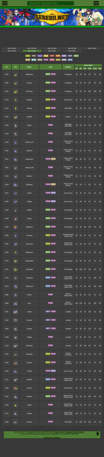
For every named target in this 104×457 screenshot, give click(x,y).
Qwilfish (29, 379)
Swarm (68, 117)
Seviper (29, 422)
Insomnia (68, 355)
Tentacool (29, 278)
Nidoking (29, 184)
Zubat (29, 193)
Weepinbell (29, 261)
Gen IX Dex (12, 48)
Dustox (29, 388)
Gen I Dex (72, 51)
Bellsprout (29, 252)
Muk (29, 303)
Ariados (29, 362)
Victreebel (29, 269)
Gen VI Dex (72, 48)
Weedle (29, 100)
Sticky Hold (68, 295)
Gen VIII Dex (31, 48)
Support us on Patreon (52, 437)
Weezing (29, 345)
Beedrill (29, 117)
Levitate (68, 312)
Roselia (29, 396)
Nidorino (29, 176)
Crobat (29, 371)
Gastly (29, 312)
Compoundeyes (68, 234)
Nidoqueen (29, 159)
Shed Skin (68, 108)
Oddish (29, 210)
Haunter (29, 320)
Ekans (29, 125)
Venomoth (29, 244)
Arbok (29, 134)
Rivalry (68, 143)
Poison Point (68, 141)
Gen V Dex (92, 48)
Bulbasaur (29, 74)
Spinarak (29, 354)
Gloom (29, 218)
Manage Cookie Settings (75, 432)
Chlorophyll (68, 210)
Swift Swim (68, 380)
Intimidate (68, 124)
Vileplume (29, 227)
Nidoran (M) (29, 167)
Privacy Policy (59, 432)
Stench (68, 294)
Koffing (29, 337)
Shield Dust (68, 100)
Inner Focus (68, 193)
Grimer (29, 295)
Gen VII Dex (52, 48)
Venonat (29, 235)
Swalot (29, 413)
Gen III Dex (32, 51)
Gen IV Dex (12, 51)
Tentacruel (29, 286)
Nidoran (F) (29, 142)
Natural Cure (68, 395)
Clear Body (68, 277)
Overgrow (68, 74)
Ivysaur (29, 83)
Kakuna (29, 108)
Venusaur (29, 91)
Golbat (29, 201)
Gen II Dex (52, 51)
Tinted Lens (68, 236)
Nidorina (29, 151)
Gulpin (29, 405)
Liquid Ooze (68, 278)
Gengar (29, 329)
